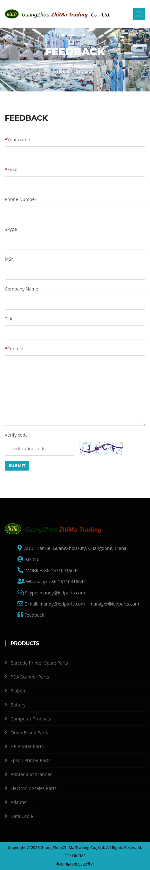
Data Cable (21, 816)
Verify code (16, 435)
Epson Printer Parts (30, 760)
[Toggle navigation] (139, 14)
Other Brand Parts (29, 733)
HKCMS (78, 856)
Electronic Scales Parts (33, 788)
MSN (10, 259)
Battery (17, 705)
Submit (17, 465)
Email (11, 169)
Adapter (18, 802)
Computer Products (30, 719)
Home (63, 71)
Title (9, 319)
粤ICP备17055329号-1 (75, 864)
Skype (11, 229)
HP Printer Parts (27, 746)
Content (14, 348)
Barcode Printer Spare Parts (39, 663)
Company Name (21, 289)
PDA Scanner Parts (29, 677)
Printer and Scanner (31, 774)
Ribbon (17, 691)
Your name (17, 140)
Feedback (33, 615)
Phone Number (21, 199)
